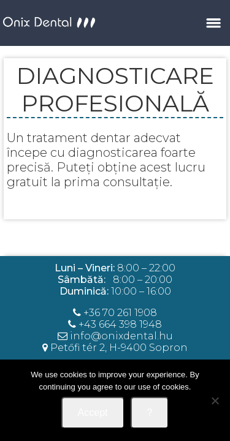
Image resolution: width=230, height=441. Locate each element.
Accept (93, 412)
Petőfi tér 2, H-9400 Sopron (119, 347)
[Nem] (215, 400)
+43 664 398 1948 (120, 324)
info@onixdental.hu (115, 336)
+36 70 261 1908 (120, 312)
